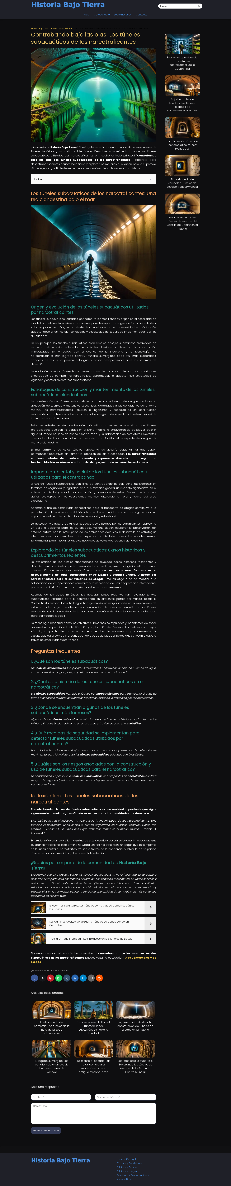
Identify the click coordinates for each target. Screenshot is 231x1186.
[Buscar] (199, 6)
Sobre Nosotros (123, 14)
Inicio (87, 14)
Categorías (100, 14)
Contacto (141, 14)
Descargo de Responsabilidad (133, 1175)
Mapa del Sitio (124, 1179)
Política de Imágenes (128, 1171)
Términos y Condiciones (129, 1163)
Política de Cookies (127, 1167)
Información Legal (126, 1159)
